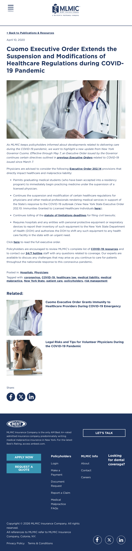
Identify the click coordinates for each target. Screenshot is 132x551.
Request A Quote (24, 468)
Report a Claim (60, 492)
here (98, 208)
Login (54, 463)
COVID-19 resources (104, 249)
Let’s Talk (104, 433)
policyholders (73, 280)
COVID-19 (48, 277)
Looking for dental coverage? (116, 460)
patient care (54, 280)
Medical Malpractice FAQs (58, 504)
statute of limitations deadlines (65, 215)
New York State (34, 280)
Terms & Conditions (40, 543)
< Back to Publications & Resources (30, 32)
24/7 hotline (34, 253)
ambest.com (38, 443)
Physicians (41, 272)
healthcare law (66, 277)
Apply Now (24, 457)
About (85, 463)
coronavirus (32, 277)
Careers (86, 477)
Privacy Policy (15, 543)
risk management (96, 280)
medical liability (88, 277)
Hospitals (26, 272)
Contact (86, 470)
